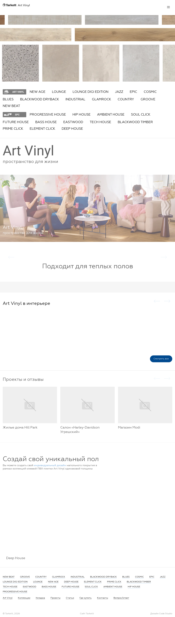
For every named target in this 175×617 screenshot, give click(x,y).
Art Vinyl (16, 5)
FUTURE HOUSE (16, 122)
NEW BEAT (11, 106)
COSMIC (150, 92)
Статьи (70, 598)
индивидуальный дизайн (50, 469)
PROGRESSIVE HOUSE (48, 114)
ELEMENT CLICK (42, 128)
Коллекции (24, 598)
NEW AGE (37, 92)
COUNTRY (126, 99)
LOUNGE (59, 92)
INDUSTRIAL (75, 99)
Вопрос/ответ (121, 598)
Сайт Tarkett (87, 614)
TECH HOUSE (100, 122)
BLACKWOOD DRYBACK (39, 99)
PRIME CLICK (13, 128)
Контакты (102, 598)
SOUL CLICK (140, 114)
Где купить (85, 598)
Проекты (55, 598)
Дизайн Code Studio (161, 614)
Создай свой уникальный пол (51, 462)
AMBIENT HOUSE (110, 114)
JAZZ (119, 92)
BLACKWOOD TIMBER (135, 122)
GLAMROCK (101, 99)
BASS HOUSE (46, 122)
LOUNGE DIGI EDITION (90, 92)
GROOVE (148, 99)
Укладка (40, 598)
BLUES (8, 99)
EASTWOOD (73, 122)
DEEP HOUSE (72, 128)
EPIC (133, 92)
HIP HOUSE (81, 114)
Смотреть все (161, 363)
